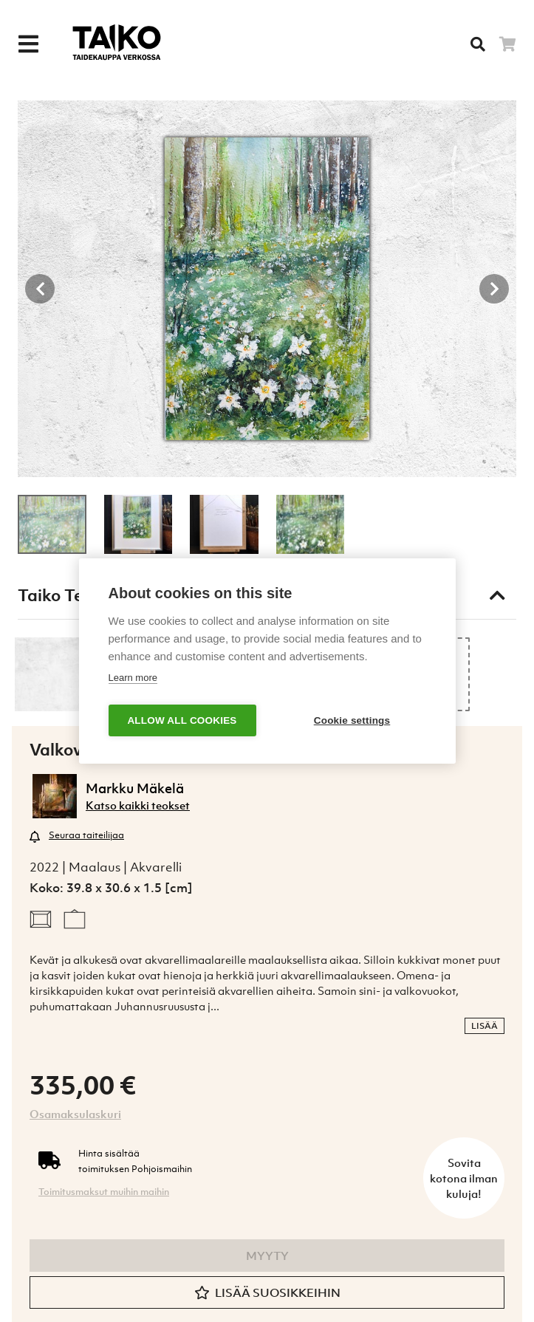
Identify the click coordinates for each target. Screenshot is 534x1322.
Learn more (133, 677)
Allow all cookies (181, 720)
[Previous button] (40, 289)
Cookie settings (352, 720)
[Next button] (494, 289)
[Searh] (478, 44)
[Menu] (28, 44)
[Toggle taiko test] (497, 595)
